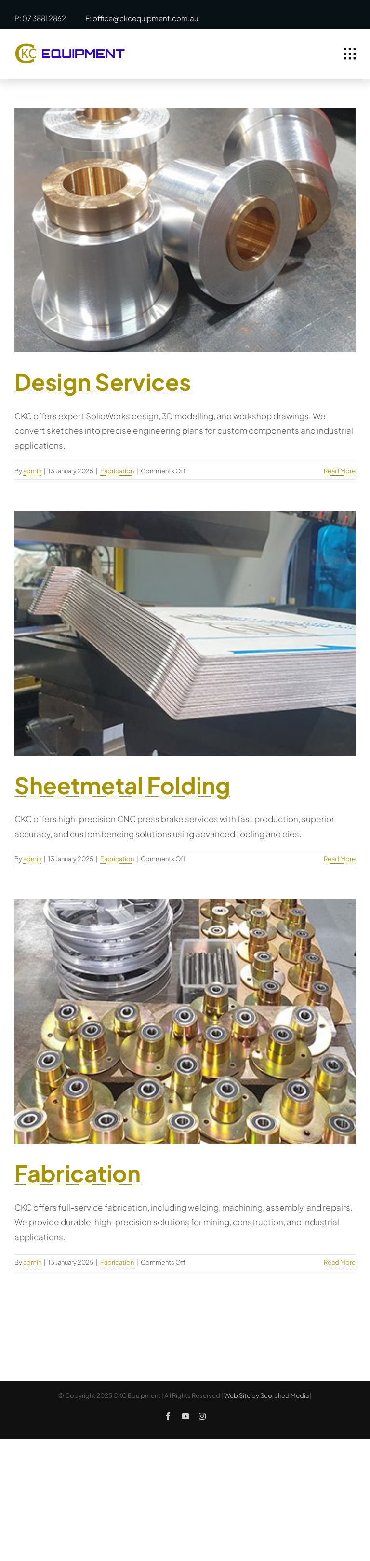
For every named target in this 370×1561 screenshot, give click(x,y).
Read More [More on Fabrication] (340, 1262)
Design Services (102, 381)
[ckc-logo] (69, 47)
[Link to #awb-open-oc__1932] (350, 54)
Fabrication (117, 471)
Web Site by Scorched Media (266, 1395)
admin (32, 471)
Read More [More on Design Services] (340, 471)
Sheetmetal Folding (122, 785)
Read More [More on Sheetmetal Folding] (340, 859)
